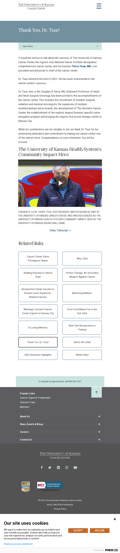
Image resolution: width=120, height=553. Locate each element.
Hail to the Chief (82, 342)
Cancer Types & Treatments (35, 397)
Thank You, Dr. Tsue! (38, 342)
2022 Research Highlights (38, 354)
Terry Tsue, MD (81, 66)
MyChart (24, 407)
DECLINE (99, 530)
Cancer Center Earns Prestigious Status (38, 258)
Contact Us (26, 439)
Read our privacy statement (18, 544)
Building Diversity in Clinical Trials (38, 274)
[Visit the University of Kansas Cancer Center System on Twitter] (49, 468)
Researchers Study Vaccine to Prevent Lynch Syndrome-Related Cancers (38, 293)
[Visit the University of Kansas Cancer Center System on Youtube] (75, 468)
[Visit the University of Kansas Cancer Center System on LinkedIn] (58, 468)
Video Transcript (58, 230)
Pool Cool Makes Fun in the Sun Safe (82, 311)
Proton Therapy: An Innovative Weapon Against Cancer (82, 274)
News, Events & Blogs (31, 424)
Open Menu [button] (28, 46)
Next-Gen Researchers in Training (82, 327)
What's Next (82, 354)
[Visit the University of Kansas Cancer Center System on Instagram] (66, 468)
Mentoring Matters (82, 293)
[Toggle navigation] (99, 6)
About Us (25, 416)
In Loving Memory (37, 327)
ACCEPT (78, 530)
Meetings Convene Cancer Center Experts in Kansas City (38, 311)
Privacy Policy (60, 509)
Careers (24, 432)
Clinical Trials (27, 402)
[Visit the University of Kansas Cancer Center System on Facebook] (42, 468)
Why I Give (82, 258)
